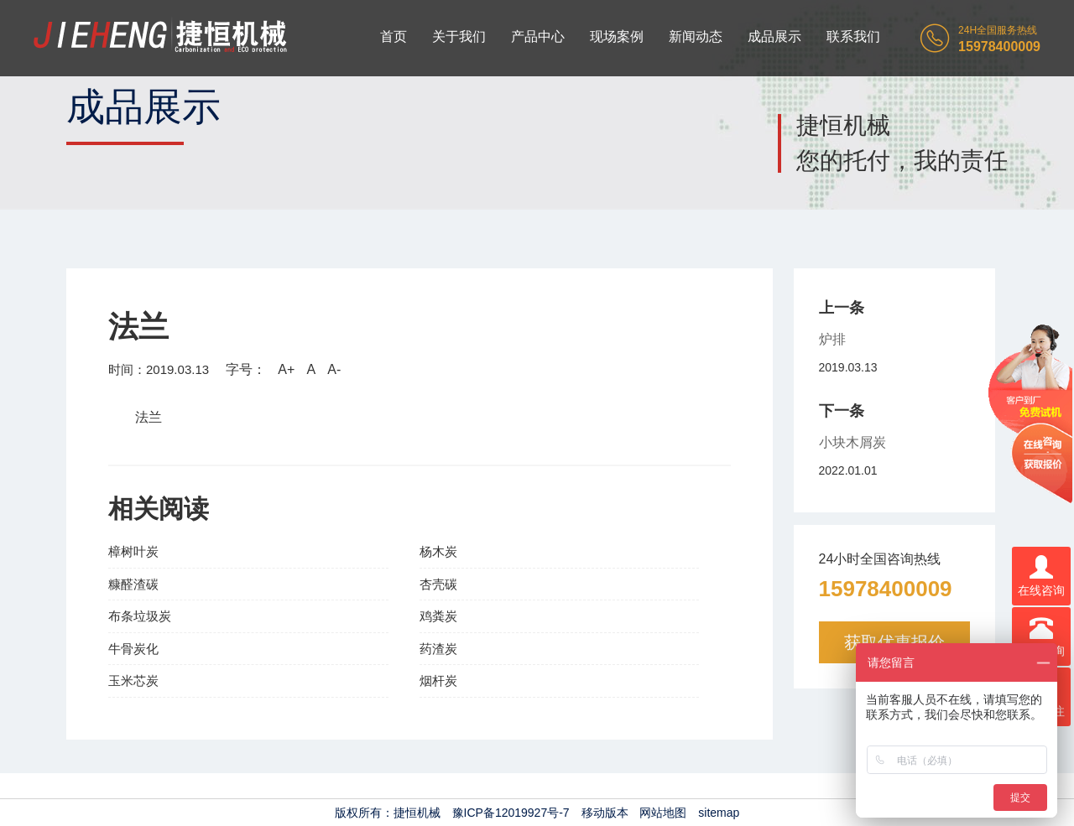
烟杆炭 (438, 680)
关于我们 (459, 36)
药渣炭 (438, 649)
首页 (393, 36)
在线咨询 (1041, 576)
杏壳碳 (438, 584)
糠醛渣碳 (133, 584)
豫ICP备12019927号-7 (511, 812)
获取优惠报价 (894, 642)
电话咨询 (1041, 636)
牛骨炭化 (133, 649)
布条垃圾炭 (139, 616)
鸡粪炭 (438, 616)
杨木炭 (438, 551)
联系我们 (853, 36)
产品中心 (538, 36)
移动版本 (604, 812)
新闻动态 (695, 36)
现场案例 (617, 36)
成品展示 (774, 36)
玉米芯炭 (133, 680)
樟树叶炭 (133, 551)
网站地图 (662, 812)
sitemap (718, 812)
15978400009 (885, 588)
